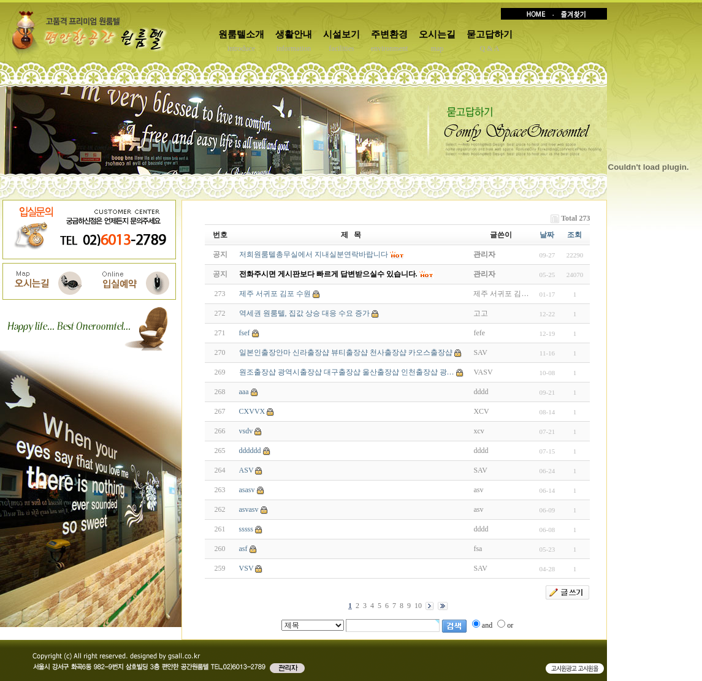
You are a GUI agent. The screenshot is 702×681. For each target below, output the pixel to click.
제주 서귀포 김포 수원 (275, 293)
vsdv (246, 431)
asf (243, 548)
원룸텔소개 (241, 34)
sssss (246, 529)
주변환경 (389, 34)
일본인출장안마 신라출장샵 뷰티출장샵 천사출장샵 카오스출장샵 (345, 352)
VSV (246, 568)
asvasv (249, 509)
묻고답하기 (490, 34)
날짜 (547, 234)
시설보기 (341, 34)
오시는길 (437, 34)
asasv (247, 489)
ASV (246, 470)
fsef (244, 333)
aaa (244, 391)
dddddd (250, 450)
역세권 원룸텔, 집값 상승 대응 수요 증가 (304, 313)
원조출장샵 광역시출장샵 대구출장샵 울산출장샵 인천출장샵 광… (346, 372)
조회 (574, 234)
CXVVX (252, 411)
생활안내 (293, 34)
